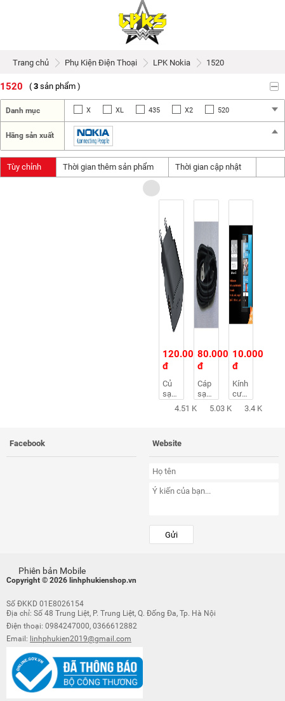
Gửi (171, 535)
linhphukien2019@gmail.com (80, 638)
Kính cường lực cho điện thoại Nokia (242, 389)
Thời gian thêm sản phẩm (112, 167)
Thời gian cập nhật (212, 167)
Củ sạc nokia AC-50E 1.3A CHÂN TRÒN (172, 389)
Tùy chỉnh (28, 167)
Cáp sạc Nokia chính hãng (207, 389)
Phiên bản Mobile (46, 569)
